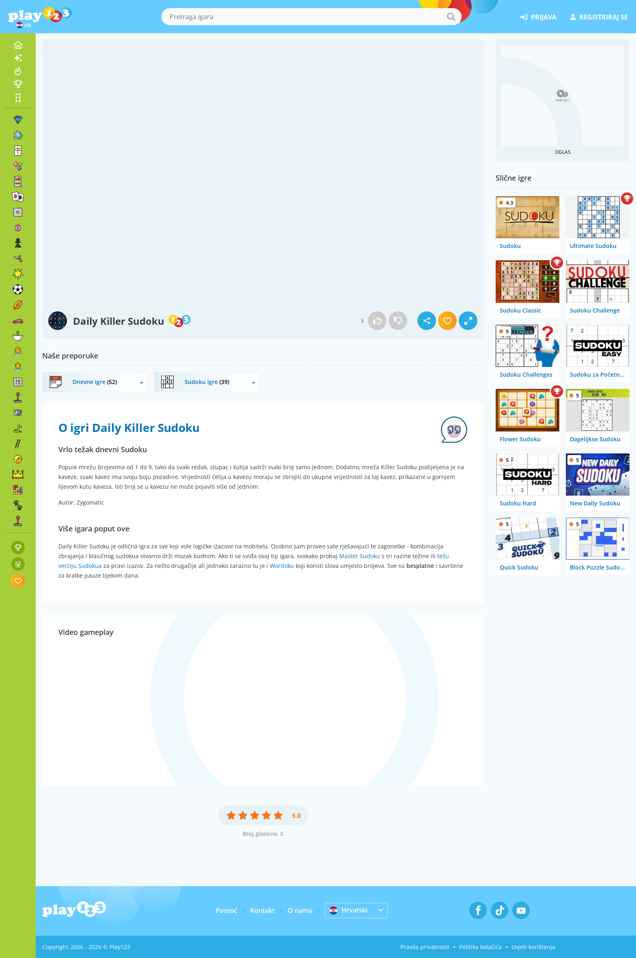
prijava (538, 17)
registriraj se (599, 17)
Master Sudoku (359, 556)
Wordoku (282, 566)
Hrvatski (348, 910)
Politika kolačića (480, 947)
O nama (300, 910)
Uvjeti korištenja (533, 947)
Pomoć (226, 910)
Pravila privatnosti (424, 947)
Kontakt (262, 910)
